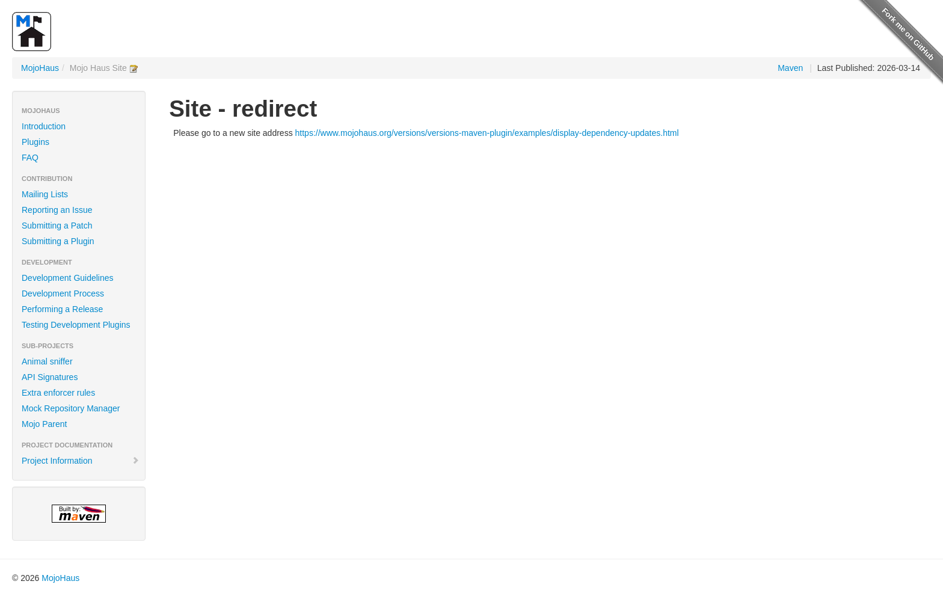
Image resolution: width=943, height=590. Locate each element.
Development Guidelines (68, 278)
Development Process (63, 293)
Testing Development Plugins (76, 325)
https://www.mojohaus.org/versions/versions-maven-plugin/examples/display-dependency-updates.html (487, 133)
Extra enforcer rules (58, 393)
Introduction (44, 126)
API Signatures (50, 377)
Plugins (35, 142)
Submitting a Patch (57, 225)
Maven (790, 68)
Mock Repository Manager (71, 408)
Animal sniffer (47, 361)
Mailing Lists (45, 194)
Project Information (81, 461)
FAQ (30, 157)
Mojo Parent (44, 424)
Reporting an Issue (57, 210)
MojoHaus (40, 68)
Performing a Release (62, 309)
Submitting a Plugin (58, 241)
